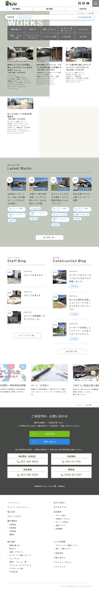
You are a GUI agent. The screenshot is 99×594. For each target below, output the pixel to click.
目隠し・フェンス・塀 (16, 36)
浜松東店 (12, 528)
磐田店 (11, 534)
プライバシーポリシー (63, 562)
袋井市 (77, 219)
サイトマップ (59, 566)
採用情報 (59, 528)
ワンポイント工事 (49, 37)
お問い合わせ (49, 442)
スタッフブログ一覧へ (26, 335)
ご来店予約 (82, 9)
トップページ (13, 502)
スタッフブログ (14, 516)
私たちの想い (59, 502)
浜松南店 (12, 531)
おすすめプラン (60, 507)
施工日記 (11, 511)
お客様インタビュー (63, 519)
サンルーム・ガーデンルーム (32, 36)
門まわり (32, 29)
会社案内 (57, 511)
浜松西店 (12, 524)
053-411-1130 (73, 461)
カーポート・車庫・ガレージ (66, 29)
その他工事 (66, 37)
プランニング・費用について (67, 545)
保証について (61, 525)
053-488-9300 (29, 474)
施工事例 (49, 9)
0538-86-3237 (73, 474)
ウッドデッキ (83, 29)
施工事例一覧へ (49, 237)
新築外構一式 (16, 29)
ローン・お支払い (62, 522)
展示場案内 (16, 9)
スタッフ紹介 (61, 515)
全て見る (83, 37)
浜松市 (12, 220)
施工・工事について (63, 548)
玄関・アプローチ (49, 29)
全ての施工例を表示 (85, 17)
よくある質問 (59, 541)
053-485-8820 (29, 461)
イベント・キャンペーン (18, 507)
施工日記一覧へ (72, 351)
